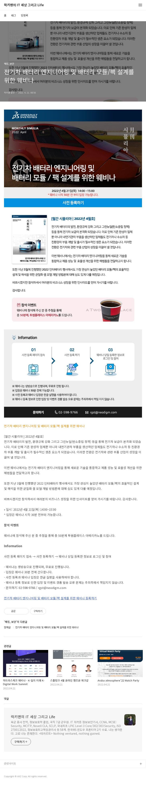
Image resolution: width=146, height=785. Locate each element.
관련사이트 (10, 763)
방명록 (24, 15)
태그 (13, 15)
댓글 (6, 699)
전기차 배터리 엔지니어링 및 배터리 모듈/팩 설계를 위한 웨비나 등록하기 (50, 598)
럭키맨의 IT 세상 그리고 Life (24, 5)
